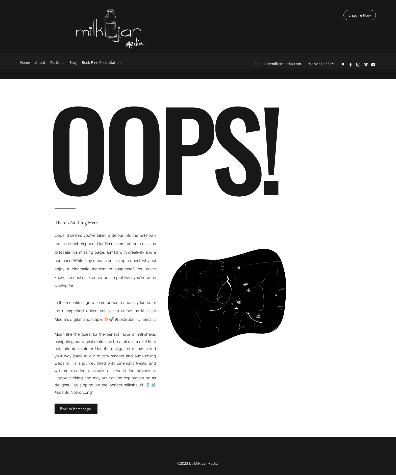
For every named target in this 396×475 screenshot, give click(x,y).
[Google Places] (342, 64)
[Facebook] (350, 64)
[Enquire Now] (359, 15)
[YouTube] (373, 64)
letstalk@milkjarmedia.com (278, 63)
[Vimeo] (365, 64)
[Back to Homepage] (76, 409)
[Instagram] (358, 64)
